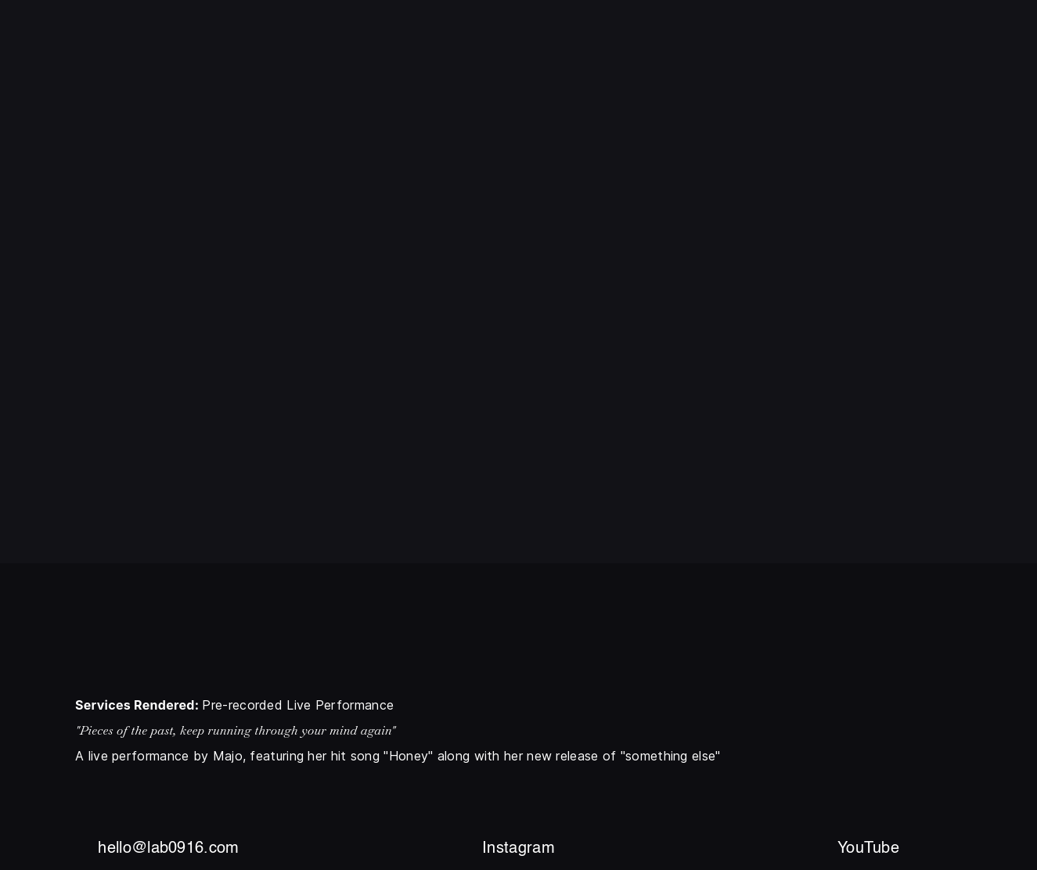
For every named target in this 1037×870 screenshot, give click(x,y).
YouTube (868, 849)
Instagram (518, 849)
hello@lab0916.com (168, 849)
